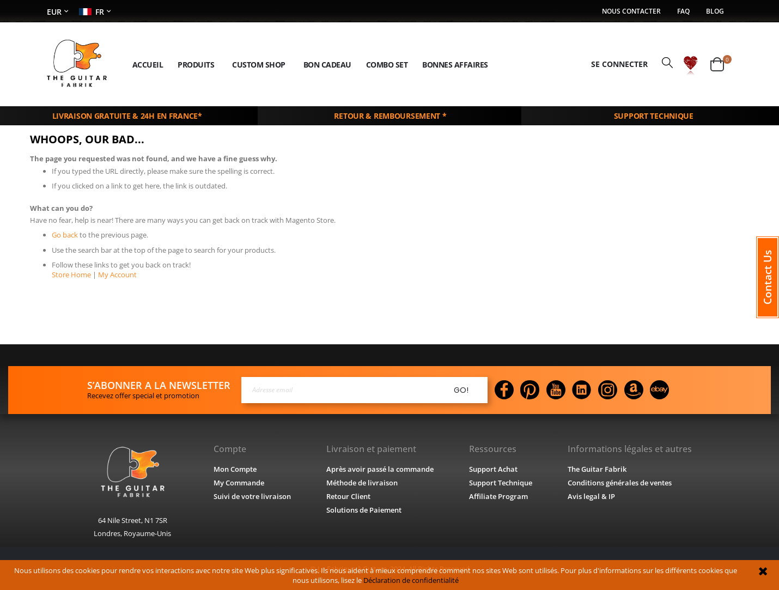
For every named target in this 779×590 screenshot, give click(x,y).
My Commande (238, 482)
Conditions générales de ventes (621, 482)
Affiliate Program (497, 495)
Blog (715, 11)
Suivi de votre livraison (251, 495)
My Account (113, 273)
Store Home (70, 273)
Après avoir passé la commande (380, 468)
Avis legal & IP (592, 495)
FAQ (682, 11)
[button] (690, 64)
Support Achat (493, 468)
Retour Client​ (348, 495)
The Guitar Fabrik (597, 468)
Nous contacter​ (628, 11)
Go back (65, 234)
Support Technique (501, 482)
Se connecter (618, 63)
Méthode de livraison (361, 482)
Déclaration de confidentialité (402, 580)
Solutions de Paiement (363, 509)
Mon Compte (234, 468)
